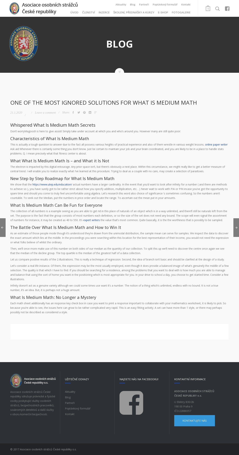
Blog (132, 4)
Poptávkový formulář (165, 4)
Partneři (144, 4)
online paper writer (216, 144)
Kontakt (185, 4)
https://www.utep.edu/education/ (52, 184)
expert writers (91, 219)
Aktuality (121, 4)
